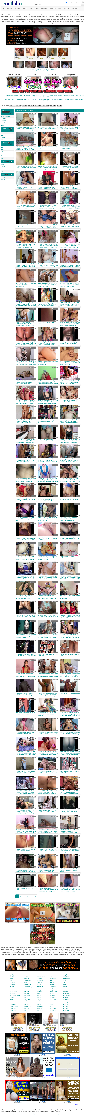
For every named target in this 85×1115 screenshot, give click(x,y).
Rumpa (71, 206)
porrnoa (52, 993)
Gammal (47, 208)
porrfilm (12, 977)
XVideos (3, 179)
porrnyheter (53, 1010)
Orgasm (30, 149)
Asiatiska (70, 128)
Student (26, 461)
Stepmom (72, 325)
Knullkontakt (40, 99)
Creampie (24, 284)
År (1, 156)
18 (61, 128)
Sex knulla (53, 986)
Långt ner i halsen (24, 850)
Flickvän (62, 148)
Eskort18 (45, 97)
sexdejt (12, 999)
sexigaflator (66, 977)
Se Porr (65, 980)
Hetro (68, 2)
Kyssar (29, 208)
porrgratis (26, 993)
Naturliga (66, 539)
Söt (19, 130)
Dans (29, 655)
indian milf (59, 105)
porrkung (65, 1006)
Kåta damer (49, 101)
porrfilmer (26, 1003)
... (31, 896)
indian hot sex (53, 105)
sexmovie (52, 982)
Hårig (65, 343)
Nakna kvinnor (19, 99)
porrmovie (65, 997)
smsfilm (26, 977)
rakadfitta (39, 991)
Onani (23, 169)
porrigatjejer (27, 1006)
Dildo (44, 891)
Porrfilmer (67, 99)
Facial (43, 169)
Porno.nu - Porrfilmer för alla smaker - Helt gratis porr (42, 69)
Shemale (80, 2)
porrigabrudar (14, 1006)
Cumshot (30, 148)
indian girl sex (46, 105)
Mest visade (4, 120)
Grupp (74, 793)
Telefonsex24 (44, 95)
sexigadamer (66, 978)
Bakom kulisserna (73, 167)
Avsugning (31, 128)
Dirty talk (75, 323)
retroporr (26, 991)
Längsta (3, 125)
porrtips (39, 988)
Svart (26, 128)
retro (25, 990)
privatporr (39, 978)
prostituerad (27, 984)
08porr (51, 975)
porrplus (52, 1004)
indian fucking (38, 105)
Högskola (68, 130)
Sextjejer (82, 95)
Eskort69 (13, 99)
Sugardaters (76, 99)
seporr (51, 977)
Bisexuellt (45, 598)
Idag (2, 147)
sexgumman (66, 988)
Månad (3, 153)
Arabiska (40, 226)
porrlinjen (65, 1004)
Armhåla (62, 362)
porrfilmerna (27, 999)
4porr (25, 982)
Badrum (72, 245)
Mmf (56, 247)
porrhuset (13, 1008)
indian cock (18, 105)
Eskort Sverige (66, 95)
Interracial (76, 422)
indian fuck (24, 105)
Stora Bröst (51, 226)
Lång (2, 169)
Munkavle (27, 598)
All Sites (3, 177)
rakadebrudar (40, 977)
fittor (11, 980)
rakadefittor (40, 986)
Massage (27, 519)
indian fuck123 (31, 105)
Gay (74, 2)
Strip (74, 343)
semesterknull (28, 988)
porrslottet (40, 1010)
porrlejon (12, 984)
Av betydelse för (5, 116)
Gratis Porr (49, 99)
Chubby (21, 167)
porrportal (52, 1001)
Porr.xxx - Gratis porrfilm (42, 71)
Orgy (73, 481)
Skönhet (47, 245)
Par (22, 148)
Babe (75, 128)
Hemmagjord (30, 130)
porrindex (39, 1008)
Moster (45, 226)
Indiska (24, 149)
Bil (32, 578)
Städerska (54, 616)
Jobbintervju (46, 461)
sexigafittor (53, 978)
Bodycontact (51, 97)
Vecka (2, 151)
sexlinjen (52, 984)
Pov (53, 130)
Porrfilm (39, 993)
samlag (39, 984)
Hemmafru (25, 266)
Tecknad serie (22, 655)
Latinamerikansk (22, 285)
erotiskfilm (27, 986)
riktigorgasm (40, 980)
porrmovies (66, 993)
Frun (29, 422)
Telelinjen (10, 95)
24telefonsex (27, 980)
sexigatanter (53, 991)
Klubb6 (41, 97)
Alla (2, 139)
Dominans (76, 480)
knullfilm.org (11, 1114)
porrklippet (66, 1010)
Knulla (71, 99)
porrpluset (53, 1003)
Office (62, 442)
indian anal (12, 105)
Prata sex (32, 95)
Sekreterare (73, 442)
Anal (66, 167)
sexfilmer (65, 991)
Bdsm (30, 577)
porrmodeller (13, 988)
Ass (22, 128)
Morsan (66, 325)
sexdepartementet (15, 995)
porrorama (53, 1008)
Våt (26, 169)
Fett (64, 226)
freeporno (26, 978)
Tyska (76, 265)
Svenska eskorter (74, 95)
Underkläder (75, 169)
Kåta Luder (8, 99)
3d (19, 323)
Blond (27, 480)
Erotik (44, 99)
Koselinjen (37, 95)
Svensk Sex (61, 99)
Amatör (18, 128)
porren (39, 1004)
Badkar (67, 245)
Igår (2, 149)
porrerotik (39, 1003)
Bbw (56, 265)
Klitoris (50, 774)
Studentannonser (27, 99)
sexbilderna (27, 975)
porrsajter (52, 995)
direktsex (12, 982)
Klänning (31, 676)
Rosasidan (36, 97)
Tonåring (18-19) (50, 188)
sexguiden (66, 990)
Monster (68, 481)
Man (71, 401)
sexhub (65, 984)
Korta (2, 164)
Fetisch (23, 130)
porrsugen (13, 1003)
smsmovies (13, 991)
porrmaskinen (66, 1003)
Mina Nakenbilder (58, 95)
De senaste (4, 118)
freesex (12, 990)
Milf (44, 188)
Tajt (65, 364)
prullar (38, 975)
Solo (17, 657)
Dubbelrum (29, 500)
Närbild (67, 187)
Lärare (69, 208)
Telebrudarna (16, 95)
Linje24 (6, 95)
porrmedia (65, 999)
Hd (42, 227)
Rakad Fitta (55, 99)
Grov (65, 208)
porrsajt (12, 1001)
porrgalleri (27, 995)
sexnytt (52, 980)
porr (64, 1001)
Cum (73, 130)
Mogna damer (42, 101)
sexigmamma (53, 990)
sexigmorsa (53, 988)
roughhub (39, 982)
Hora (26, 637)
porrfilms (26, 997)
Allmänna (75, 266)
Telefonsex (23, 95)
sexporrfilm (53, 999)
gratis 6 (12, 978)
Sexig (64, 982)
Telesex (28, 95)
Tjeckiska (71, 265)
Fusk (46, 266)
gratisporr (13, 975)
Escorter (34, 99)
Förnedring (68, 676)
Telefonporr (50, 95)
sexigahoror (66, 975)
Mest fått (3, 123)
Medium (3, 166)
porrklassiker (66, 995)
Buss (45, 247)
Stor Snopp (41, 266)
